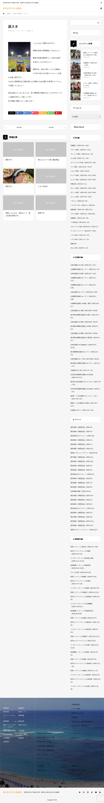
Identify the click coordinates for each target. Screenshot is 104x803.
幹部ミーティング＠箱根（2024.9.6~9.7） (83, 618)
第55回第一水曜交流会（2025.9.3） (81, 465)
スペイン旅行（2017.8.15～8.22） (81, 196)
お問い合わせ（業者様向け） (80, 726)
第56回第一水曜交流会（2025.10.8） (82, 461)
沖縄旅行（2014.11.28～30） (79, 218)
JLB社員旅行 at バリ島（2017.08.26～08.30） (85, 359)
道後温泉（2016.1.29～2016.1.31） (81, 209)
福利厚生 (21, 738)
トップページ (75, 733)
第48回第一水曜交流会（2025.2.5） (81, 512)
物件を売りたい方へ (77, 713)
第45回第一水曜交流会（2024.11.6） (82, 525)
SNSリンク (22, 712)
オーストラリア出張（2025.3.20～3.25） (83, 162)
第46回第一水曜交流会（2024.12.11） (82, 521)
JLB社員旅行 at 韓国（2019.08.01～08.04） (84, 333)
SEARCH (101, 2)
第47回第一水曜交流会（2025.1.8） (81, 517)
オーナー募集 (22, 734)
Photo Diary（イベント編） (46, 737)
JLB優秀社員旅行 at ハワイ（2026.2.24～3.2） (85, 269)
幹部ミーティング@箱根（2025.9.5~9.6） (83, 576)
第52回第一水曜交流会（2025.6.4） (81, 487)
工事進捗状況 (75, 704)
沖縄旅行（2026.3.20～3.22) (79, 145)
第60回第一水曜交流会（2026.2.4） (81, 440)
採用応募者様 (7, 734)
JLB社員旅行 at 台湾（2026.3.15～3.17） (83, 265)
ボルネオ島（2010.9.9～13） (79, 248)
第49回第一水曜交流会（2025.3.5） (81, 504)
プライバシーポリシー (9, 716)
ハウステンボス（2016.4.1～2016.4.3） (83, 205)
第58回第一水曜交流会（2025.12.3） (82, 448)
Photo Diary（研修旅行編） (46, 746)
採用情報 (6, 721)
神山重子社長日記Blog (45, 733)
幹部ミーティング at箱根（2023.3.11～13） (84, 670)
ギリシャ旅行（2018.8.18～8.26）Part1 (83, 192)
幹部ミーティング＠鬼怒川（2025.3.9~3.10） (85, 592)
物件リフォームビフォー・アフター (9, 726)
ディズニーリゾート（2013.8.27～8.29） (83, 231)
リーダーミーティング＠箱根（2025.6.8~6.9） (85, 588)
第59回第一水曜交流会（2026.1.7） (81, 444)
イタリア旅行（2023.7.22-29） (80, 171)
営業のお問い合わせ (9, 730)
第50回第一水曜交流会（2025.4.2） (81, 500)
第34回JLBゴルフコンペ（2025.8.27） (82, 474)
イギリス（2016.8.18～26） (79, 201)
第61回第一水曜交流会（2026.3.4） (81, 431)
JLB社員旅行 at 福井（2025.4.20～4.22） (83, 273)
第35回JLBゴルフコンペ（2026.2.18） (82, 436)
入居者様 (21, 730)
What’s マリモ (75, 766)
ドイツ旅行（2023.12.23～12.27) (81, 167)
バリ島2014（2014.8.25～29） (80, 222)
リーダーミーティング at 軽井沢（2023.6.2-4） (85, 675)
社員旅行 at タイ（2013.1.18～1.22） (82, 410)
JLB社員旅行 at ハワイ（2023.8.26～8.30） (84, 292)
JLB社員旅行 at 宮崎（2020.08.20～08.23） (84, 322)
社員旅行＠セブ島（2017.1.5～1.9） (82, 370)
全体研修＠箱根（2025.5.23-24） (81, 491)
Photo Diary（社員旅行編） (46, 750)
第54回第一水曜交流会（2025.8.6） (81, 478)
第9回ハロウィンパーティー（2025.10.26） (84, 453)
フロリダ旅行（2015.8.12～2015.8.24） (83, 214)
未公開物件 (6, 738)
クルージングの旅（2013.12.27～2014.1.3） (84, 226)
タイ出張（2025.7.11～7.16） (80, 158)
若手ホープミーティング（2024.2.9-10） (83, 640)
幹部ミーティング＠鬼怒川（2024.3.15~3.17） (85, 636)
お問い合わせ (22, 725)
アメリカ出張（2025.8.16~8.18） (81, 572)
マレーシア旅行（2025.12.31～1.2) (81, 154)
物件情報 (21, 715)
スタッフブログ (20, 31)
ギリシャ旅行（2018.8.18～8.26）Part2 (83, 188)
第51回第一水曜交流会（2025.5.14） (82, 495)
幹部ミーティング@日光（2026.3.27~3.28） (84, 547)
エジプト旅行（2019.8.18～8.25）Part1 (83, 179)
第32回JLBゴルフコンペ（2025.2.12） (82, 508)
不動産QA (74, 717)
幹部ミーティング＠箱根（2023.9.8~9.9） (83, 659)
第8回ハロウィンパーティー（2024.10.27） (84, 529)
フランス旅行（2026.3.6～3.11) (80, 150)
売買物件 (6, 708)
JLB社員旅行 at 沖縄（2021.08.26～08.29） (84, 310)
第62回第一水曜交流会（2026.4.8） (81, 427)
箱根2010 (73, 243)
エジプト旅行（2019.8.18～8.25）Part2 (83, 175)
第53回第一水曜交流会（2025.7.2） (81, 483)
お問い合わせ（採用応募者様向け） (82, 721)
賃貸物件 (21, 708)
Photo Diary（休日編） (45, 742)
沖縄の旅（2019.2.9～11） (79, 184)
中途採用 (6, 741)
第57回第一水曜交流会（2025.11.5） (82, 457)
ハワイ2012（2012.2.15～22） (80, 235)
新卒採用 (6, 712)
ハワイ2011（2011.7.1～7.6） (80, 239)
